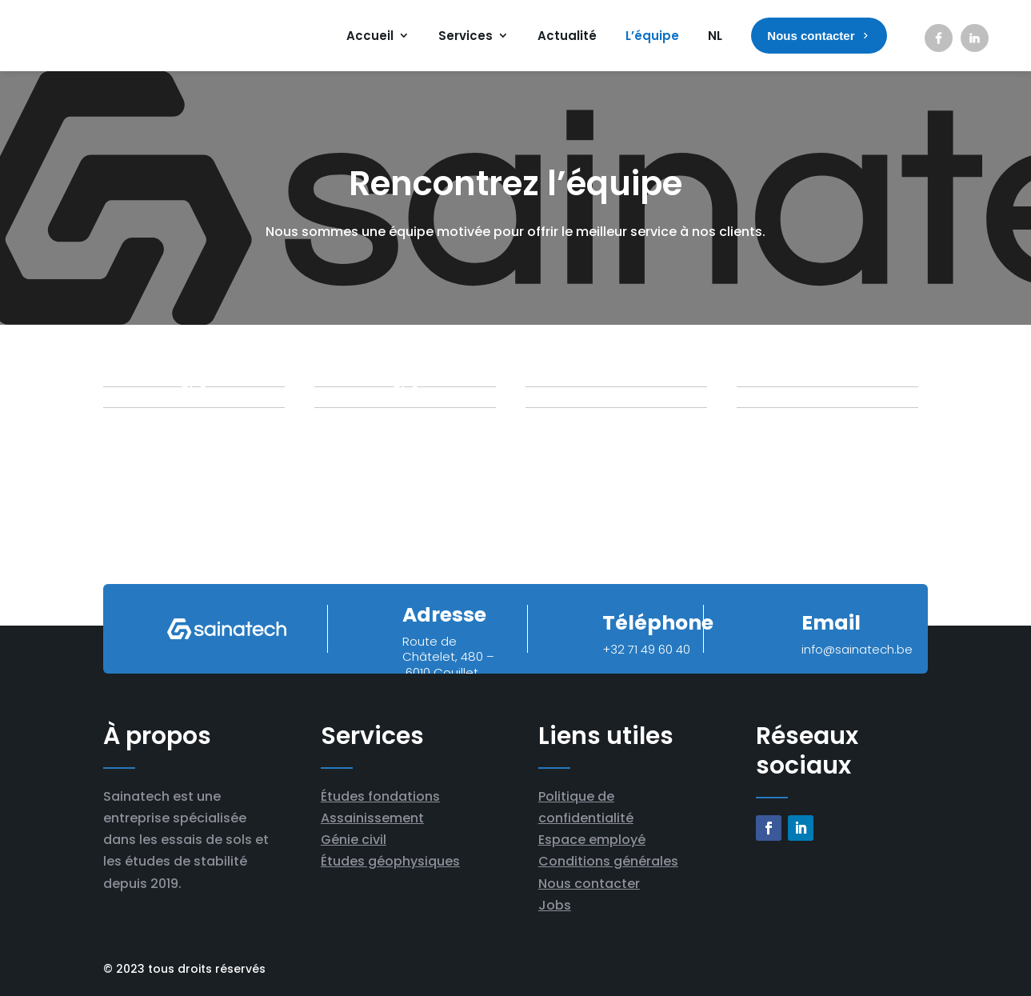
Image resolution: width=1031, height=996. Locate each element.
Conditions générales (608, 861)
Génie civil (353, 839)
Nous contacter (589, 883)
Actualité (567, 35)
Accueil (370, 35)
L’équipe (652, 35)
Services (465, 35)
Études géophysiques (390, 861)
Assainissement (372, 818)
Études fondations (380, 796)
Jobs (554, 905)
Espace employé (591, 839)
